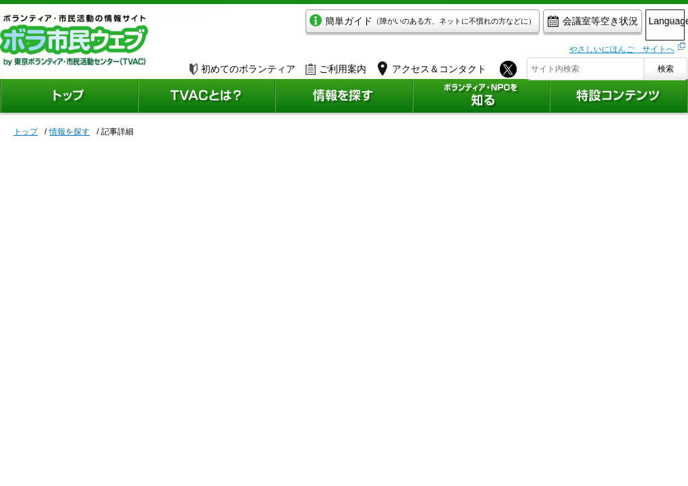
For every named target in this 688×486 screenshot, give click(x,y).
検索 (666, 65)
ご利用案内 (336, 65)
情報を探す (69, 131)
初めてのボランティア (242, 65)
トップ (25, 131)
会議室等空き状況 (536, 25)
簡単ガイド (367, 25)
